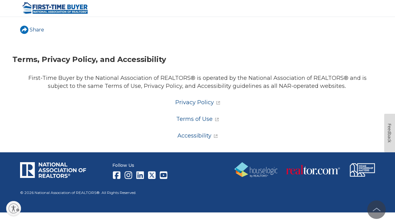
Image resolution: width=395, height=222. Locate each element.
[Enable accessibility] (13, 208)
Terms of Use (197, 119)
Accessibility (197, 135)
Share (32, 30)
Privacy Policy (197, 102)
